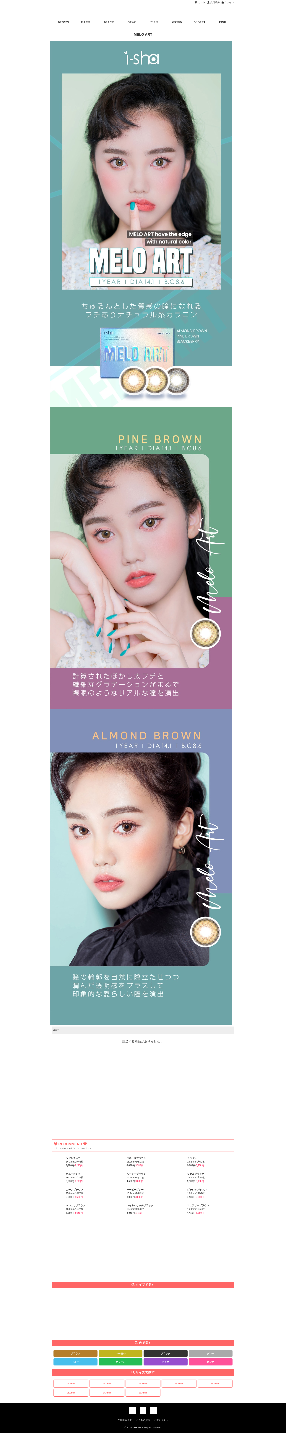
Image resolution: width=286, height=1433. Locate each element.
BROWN (63, 22)
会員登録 (213, 2)
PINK (222, 22)
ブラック (165, 1353)
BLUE (154, 22)
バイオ (165, 1361)
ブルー (75, 1361)
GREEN (177, 22)
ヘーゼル (120, 1353)
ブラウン (75, 1353)
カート (200, 2)
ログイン (228, 2)
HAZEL (86, 22)
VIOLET (199, 22)
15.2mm (215, 1383)
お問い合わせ (161, 1420)
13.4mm (143, 1392)
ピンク (210, 1361)
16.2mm (70, 1383)
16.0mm (107, 1383)
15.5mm (179, 1383)
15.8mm (143, 1383)
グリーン (120, 1361)
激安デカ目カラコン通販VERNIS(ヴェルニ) (143, 11)
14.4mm (107, 1392)
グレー (210, 1353)
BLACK (109, 22)
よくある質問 (143, 1420)
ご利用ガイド (124, 1420)
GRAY (132, 22)
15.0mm (70, 1392)
